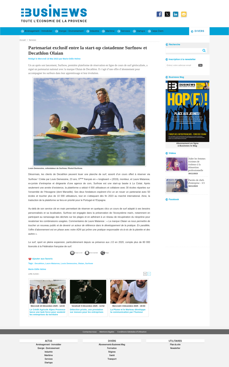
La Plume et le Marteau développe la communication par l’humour (127, 310)
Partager (116, 252)
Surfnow (91, 263)
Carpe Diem (155, 31)
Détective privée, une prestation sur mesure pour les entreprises (86, 310)
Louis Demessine (70, 263)
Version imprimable (94, 252)
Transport (112, 357)
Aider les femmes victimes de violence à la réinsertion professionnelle (198, 162)
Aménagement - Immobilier (36, 31)
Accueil (23, 40)
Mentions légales (107, 332)
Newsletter (175, 347)
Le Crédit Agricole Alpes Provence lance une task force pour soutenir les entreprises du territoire (47, 312)
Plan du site (175, 344)
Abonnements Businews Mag (112, 344)
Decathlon (40, 263)
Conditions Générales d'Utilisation (134, 332)
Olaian (83, 263)
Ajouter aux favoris (42, 258)
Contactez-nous (87, 332)
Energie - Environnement (69, 31)
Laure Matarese (53, 263)
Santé (112, 354)
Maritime (108, 31)
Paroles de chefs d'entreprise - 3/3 (196, 177)
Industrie (92, 31)
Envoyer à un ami (67, 252)
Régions (112, 351)
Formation (112, 347)
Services (123, 31)
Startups (139, 31)
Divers (197, 31)
